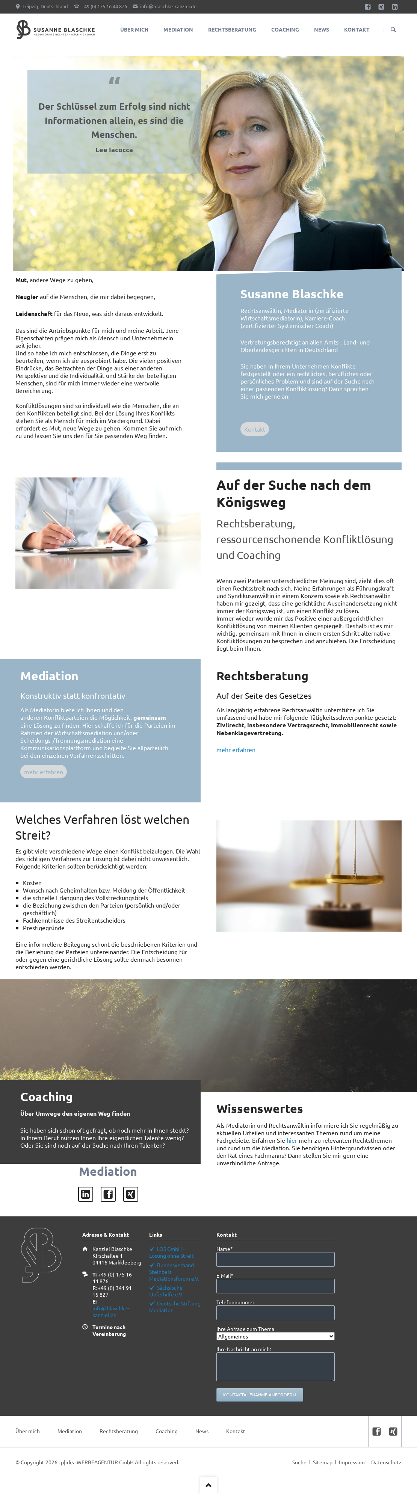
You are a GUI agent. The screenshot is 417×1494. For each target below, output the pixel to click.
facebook (108, 1194)
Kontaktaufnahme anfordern (259, 1394)
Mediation (69, 1431)
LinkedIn (85, 1194)
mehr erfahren (43, 771)
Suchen (393, 30)
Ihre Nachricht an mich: (243, 1349)
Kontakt (254, 429)
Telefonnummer (235, 1302)
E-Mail (229, 1275)
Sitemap (322, 1462)
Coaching (167, 1431)
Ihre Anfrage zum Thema (245, 1328)
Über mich (27, 1431)
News (201, 1431)
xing (130, 1194)
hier (292, 1140)
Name (229, 1248)
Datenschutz (386, 1462)
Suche (299, 1462)
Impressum (352, 1462)
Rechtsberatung (119, 1431)
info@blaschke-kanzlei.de (110, 1311)
